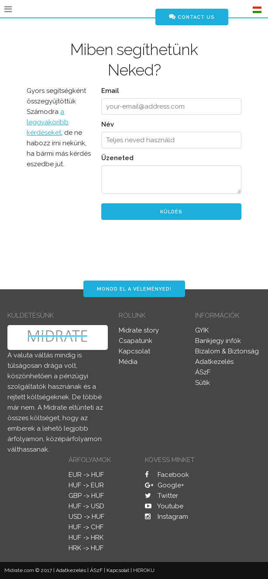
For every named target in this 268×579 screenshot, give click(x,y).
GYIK (202, 330)
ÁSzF (202, 372)
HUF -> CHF (86, 527)
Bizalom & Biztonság (227, 351)
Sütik (202, 383)
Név (107, 124)
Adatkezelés (214, 362)
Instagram (166, 517)
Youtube (164, 506)
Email (110, 91)
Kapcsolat (134, 351)
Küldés (171, 212)
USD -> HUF (86, 517)
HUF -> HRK (86, 537)
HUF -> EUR (86, 485)
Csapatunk (135, 341)
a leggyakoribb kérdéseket (48, 122)
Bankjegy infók (218, 341)
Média (128, 362)
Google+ (164, 485)
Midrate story (139, 330)
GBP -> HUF (86, 496)
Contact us (192, 16)
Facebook (167, 475)
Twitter (161, 496)
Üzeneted (117, 158)
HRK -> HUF (86, 548)
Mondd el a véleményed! (134, 289)
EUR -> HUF (86, 475)
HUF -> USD (86, 506)
